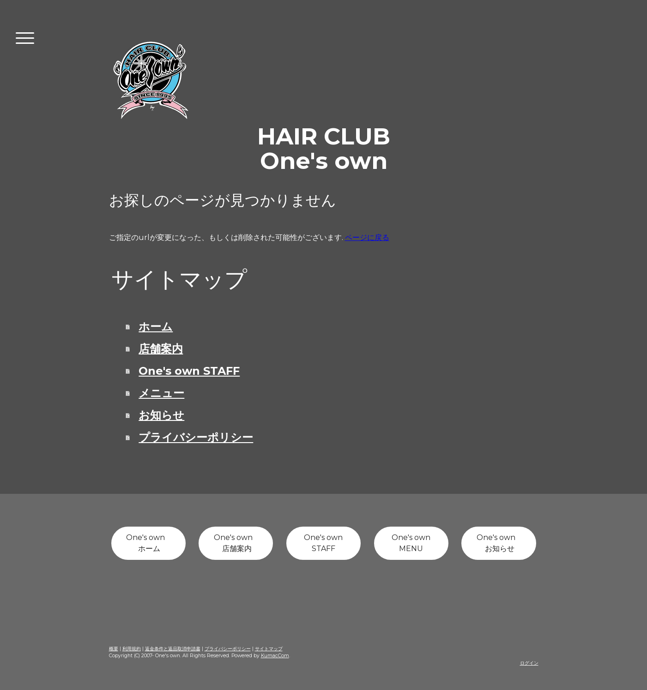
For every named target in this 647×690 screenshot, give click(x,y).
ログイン (529, 663)
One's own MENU (411, 543)
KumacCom (275, 656)
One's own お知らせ (499, 543)
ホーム (156, 326)
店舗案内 (161, 348)
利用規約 (131, 649)
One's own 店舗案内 (236, 543)
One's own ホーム (148, 543)
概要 (113, 649)
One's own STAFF (189, 371)
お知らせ (161, 415)
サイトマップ (269, 649)
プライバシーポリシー (196, 437)
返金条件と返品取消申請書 (172, 649)
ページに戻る (367, 237)
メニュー (161, 393)
